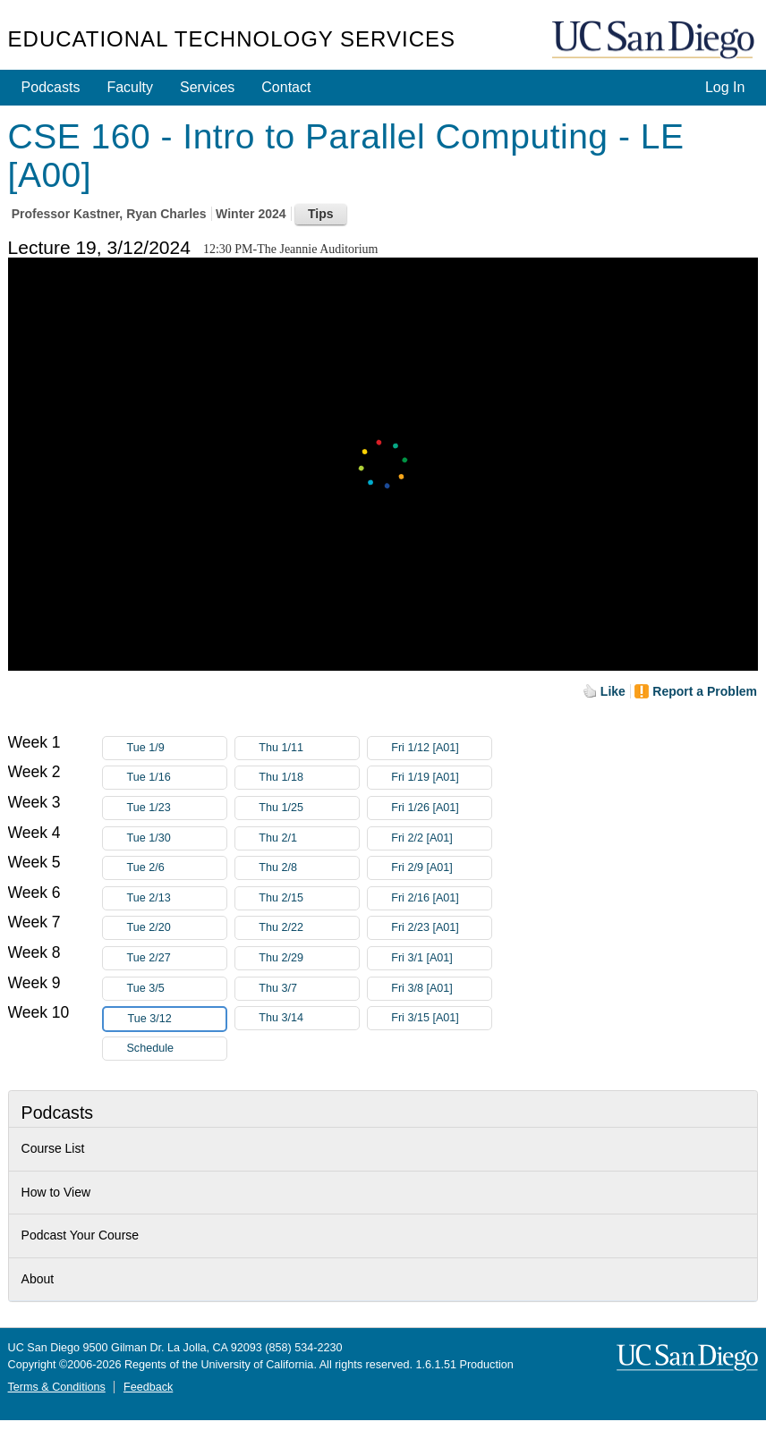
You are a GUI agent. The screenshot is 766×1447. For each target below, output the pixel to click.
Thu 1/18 (309, 777)
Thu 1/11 (309, 748)
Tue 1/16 (176, 777)
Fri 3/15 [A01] (441, 1018)
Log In (725, 87)
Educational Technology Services (231, 39)
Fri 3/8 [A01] (441, 988)
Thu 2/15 (309, 898)
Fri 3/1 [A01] (441, 958)
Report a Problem (704, 691)
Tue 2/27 (176, 958)
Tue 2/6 (176, 868)
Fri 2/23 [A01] (441, 928)
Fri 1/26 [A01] (441, 808)
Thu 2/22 (309, 928)
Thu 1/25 (309, 808)
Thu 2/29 (309, 958)
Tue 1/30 (176, 838)
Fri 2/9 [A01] (441, 868)
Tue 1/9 (176, 748)
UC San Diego (655, 40)
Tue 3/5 (176, 988)
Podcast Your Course (80, 1235)
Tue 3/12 (176, 1019)
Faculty (129, 87)
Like (613, 691)
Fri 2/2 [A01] (441, 838)
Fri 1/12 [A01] (441, 748)
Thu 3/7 (309, 988)
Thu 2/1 (309, 838)
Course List (53, 1148)
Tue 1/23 (176, 808)
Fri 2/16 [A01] (441, 898)
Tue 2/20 (176, 928)
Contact (286, 87)
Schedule (150, 1048)
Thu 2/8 (309, 868)
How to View (56, 1192)
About (38, 1279)
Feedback (148, 1387)
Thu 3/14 (309, 1018)
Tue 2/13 (176, 898)
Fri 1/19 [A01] (441, 777)
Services (207, 87)
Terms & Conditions (57, 1387)
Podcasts (51, 87)
